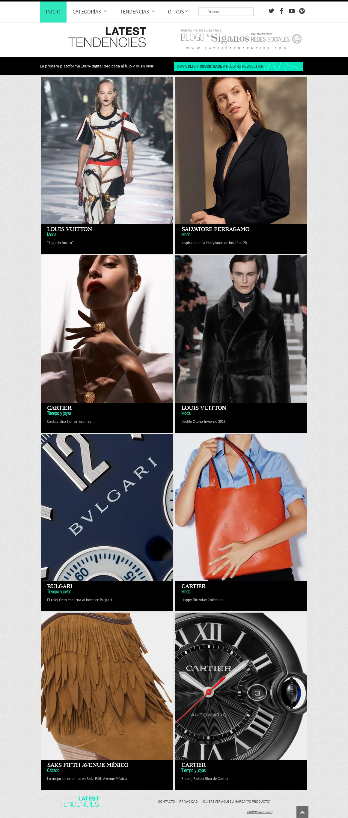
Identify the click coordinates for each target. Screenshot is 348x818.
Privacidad (188, 801)
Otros (178, 11)
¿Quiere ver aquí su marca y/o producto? (236, 801)
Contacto (166, 801)
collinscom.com (259, 812)
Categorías (90, 11)
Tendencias (138, 11)
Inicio (53, 12)
